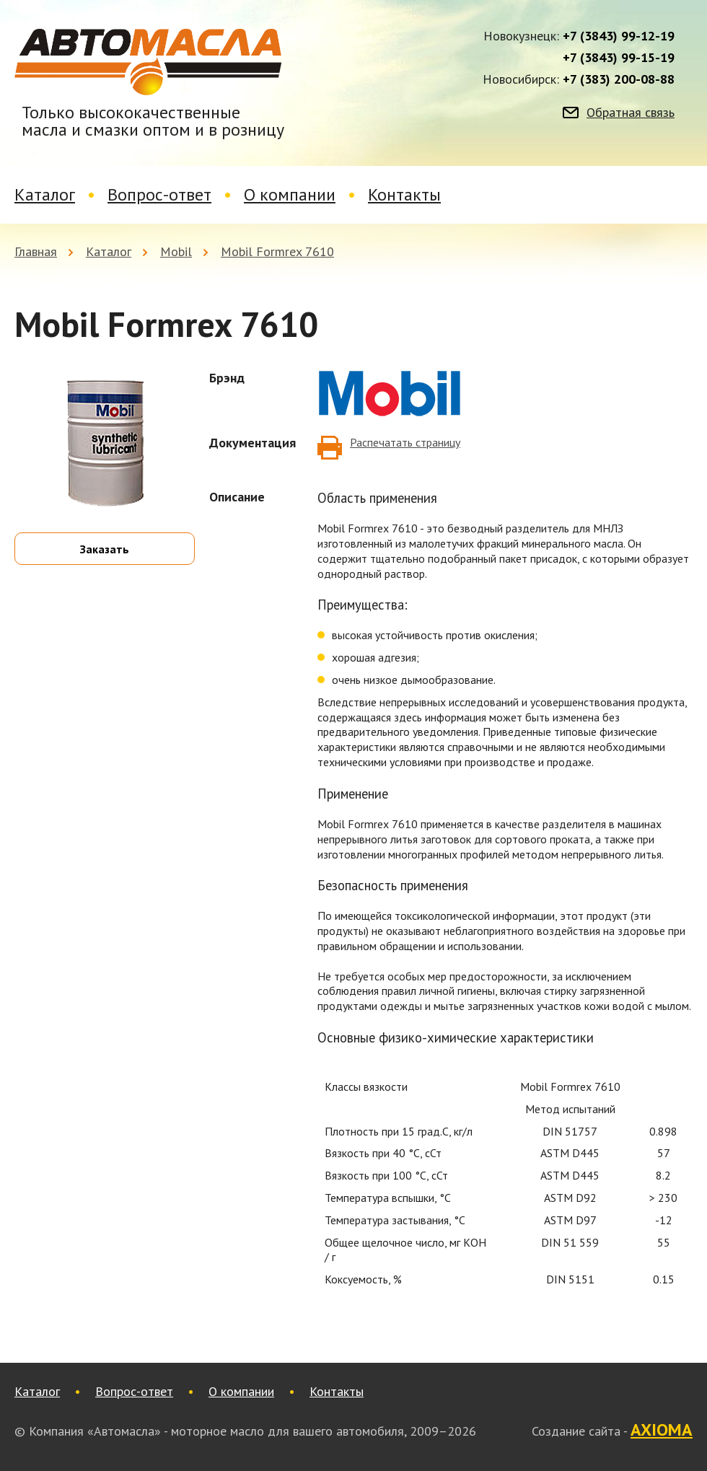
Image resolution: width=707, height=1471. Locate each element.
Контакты (404, 194)
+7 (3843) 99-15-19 (619, 58)
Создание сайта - (612, 1430)
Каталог (44, 194)
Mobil (176, 251)
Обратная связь (631, 112)
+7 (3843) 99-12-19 (619, 36)
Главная (35, 251)
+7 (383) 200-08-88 (619, 79)
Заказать (104, 549)
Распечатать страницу (405, 442)
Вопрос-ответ (159, 194)
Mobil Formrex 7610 (277, 251)
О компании (289, 194)
